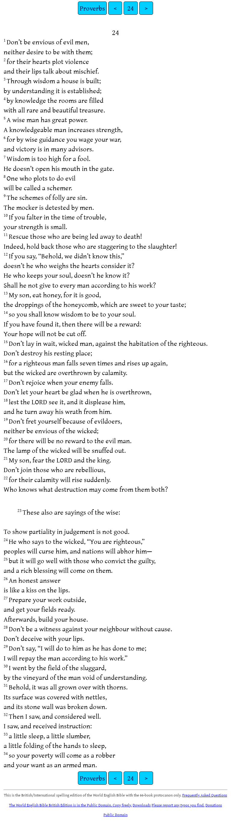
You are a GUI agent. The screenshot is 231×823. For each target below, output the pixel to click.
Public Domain (115, 815)
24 (130, 8)
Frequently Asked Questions (204, 795)
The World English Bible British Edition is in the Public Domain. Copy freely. (70, 805)
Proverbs (92, 8)
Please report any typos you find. (178, 805)
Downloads (142, 805)
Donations (213, 805)
